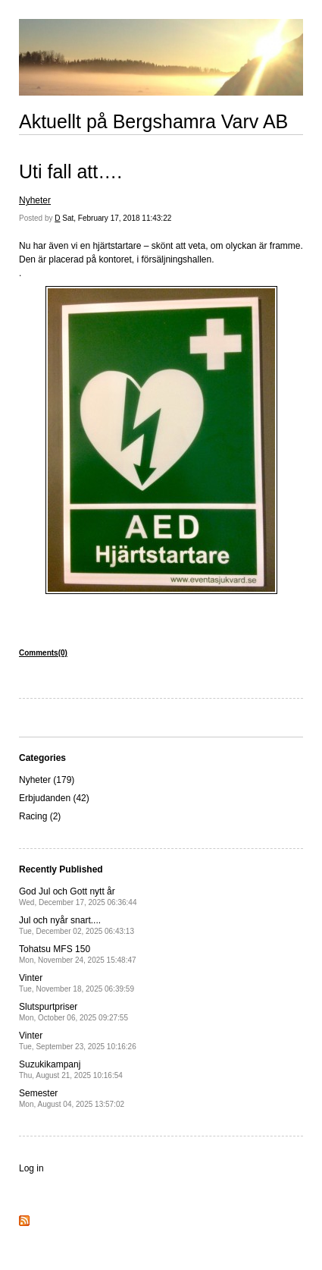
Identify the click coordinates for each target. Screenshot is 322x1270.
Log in (31, 1168)
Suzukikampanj (71, 1069)
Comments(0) (43, 653)
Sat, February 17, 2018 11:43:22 (116, 218)
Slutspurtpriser (73, 1011)
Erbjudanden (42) (54, 798)
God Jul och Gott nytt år (77, 896)
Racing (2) (40, 816)
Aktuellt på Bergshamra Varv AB (153, 121)
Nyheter (35, 200)
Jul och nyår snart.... (76, 925)
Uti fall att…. (70, 171)
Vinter (76, 983)
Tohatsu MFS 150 (77, 954)
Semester (71, 1098)
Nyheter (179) (46, 780)
